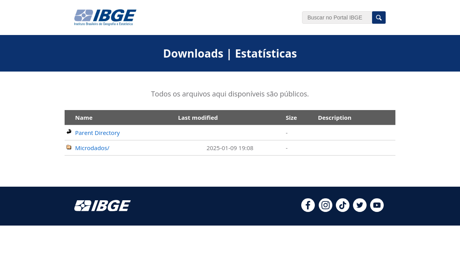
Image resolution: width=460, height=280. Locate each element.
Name (84, 117)
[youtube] (377, 209)
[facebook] (308, 209)
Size (291, 117)
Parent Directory (97, 132)
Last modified (198, 117)
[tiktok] (342, 209)
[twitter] (360, 209)
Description (334, 117)
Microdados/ (92, 148)
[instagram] (325, 209)
